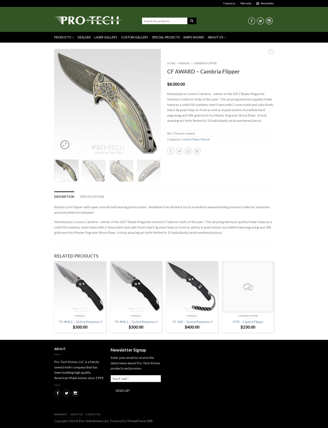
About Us (215, 37)
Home (171, 63)
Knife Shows (193, 37)
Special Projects (166, 37)
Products (62, 37)
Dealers (84, 37)
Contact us (229, 3)
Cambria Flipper (205, 63)
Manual (184, 63)
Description (64, 196)
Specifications (92, 196)
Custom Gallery (134, 37)
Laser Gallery (105, 37)
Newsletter (267, 3)
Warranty (246, 3)
